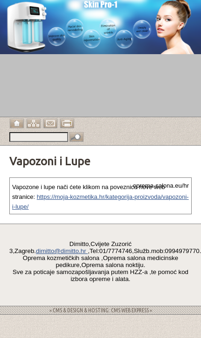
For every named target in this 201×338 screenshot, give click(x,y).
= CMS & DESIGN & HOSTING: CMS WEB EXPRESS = (100, 310)
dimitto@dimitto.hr (62, 250)
